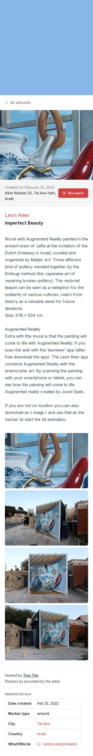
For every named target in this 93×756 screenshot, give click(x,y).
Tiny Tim (30, 675)
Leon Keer (17, 215)
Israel (41, 734)
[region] (46, 47)
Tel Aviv (43, 724)
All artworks (18, 102)
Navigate (73, 193)
